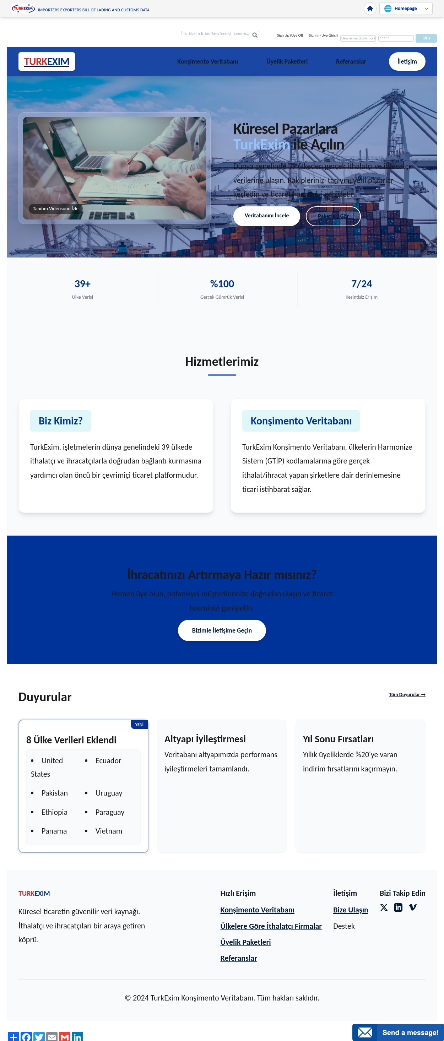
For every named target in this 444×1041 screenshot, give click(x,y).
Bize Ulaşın (350, 910)
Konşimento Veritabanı (207, 61)
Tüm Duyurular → (407, 695)
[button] (114, 168)
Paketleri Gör (333, 216)
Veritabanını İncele (267, 215)
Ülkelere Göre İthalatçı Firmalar (271, 926)
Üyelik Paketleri (287, 61)
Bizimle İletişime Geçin (222, 630)
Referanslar (351, 61)
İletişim (407, 61)
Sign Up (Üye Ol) (290, 35)
